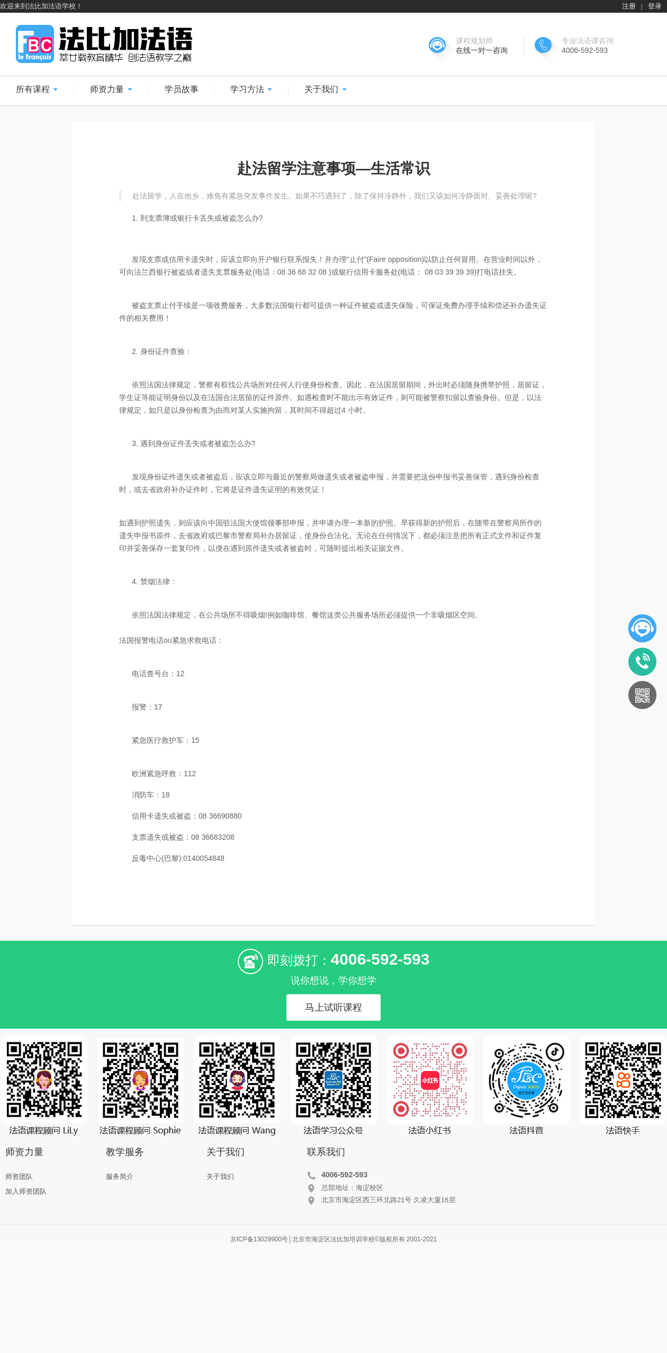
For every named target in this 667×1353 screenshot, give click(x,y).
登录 (655, 6)
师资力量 (111, 89)
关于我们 (325, 89)
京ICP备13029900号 (259, 1239)
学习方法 (251, 89)
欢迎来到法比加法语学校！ (41, 6)
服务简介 (119, 1177)
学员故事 (182, 89)
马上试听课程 (333, 1007)
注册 (629, 6)
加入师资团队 (26, 1191)
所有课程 (37, 89)
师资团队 (19, 1177)
